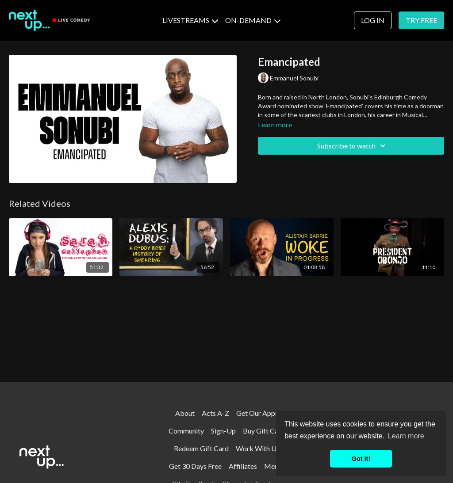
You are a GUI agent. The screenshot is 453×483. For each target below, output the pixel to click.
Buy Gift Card (264, 430)
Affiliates (243, 466)
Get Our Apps (257, 413)
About (185, 413)
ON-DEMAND (252, 20)
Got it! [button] (361, 458)
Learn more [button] (406, 436)
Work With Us (258, 448)
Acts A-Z (215, 413)
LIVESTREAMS (190, 20)
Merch (274, 466)
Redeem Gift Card (201, 448)
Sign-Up (223, 430)
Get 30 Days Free (195, 466)
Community (186, 430)
